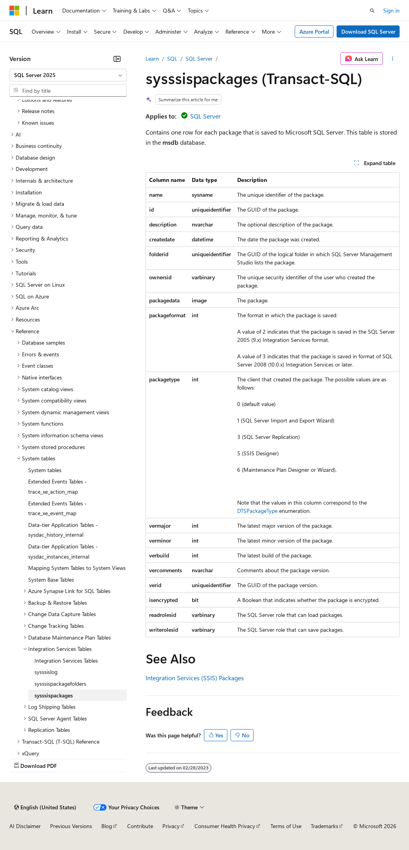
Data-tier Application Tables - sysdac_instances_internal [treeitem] (63, 551)
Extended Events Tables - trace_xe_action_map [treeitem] (57, 486)
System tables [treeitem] (44, 470)
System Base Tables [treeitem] (51, 579)
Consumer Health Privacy (225, 826)
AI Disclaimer (25, 826)
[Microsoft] (14, 10)
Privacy (171, 826)
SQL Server (199, 58)
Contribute (140, 826)
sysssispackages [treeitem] (53, 695)
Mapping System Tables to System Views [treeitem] (77, 567)
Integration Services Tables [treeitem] (66, 660)
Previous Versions (71, 826)
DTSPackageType (257, 510)
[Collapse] (117, 59)
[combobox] (68, 75)
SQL (172, 58)
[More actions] (393, 58)
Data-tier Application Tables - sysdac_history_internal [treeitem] (63, 530)
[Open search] (372, 11)
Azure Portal (314, 31)
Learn (152, 58)
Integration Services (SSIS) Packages (195, 678)
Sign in (391, 10)
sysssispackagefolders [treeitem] (60, 683)
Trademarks (324, 826)
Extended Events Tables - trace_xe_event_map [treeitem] (57, 508)
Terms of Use (285, 826)
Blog (106, 826)
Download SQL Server (368, 31)
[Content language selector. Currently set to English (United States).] (45, 807)
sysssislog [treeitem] (46, 672)
